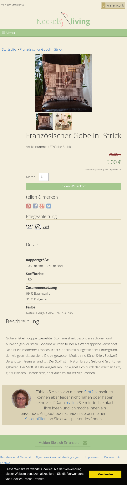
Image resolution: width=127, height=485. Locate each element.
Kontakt (5, 463)
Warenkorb (113, 5)
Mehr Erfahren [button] (34, 479)
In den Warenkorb (74, 186)
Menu (8, 32)
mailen (72, 402)
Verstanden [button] (105, 474)
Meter (30, 177)
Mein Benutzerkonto (12, 5)
